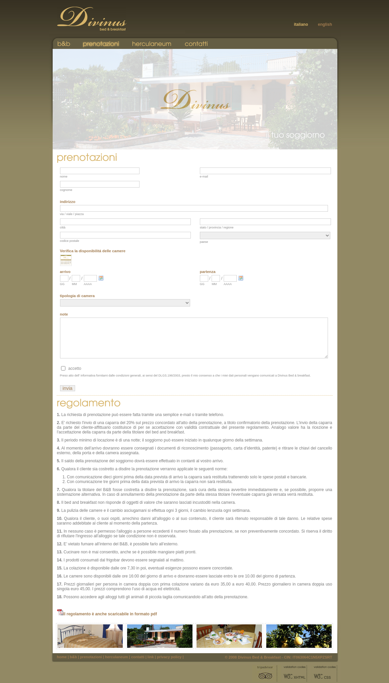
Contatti (138, 657)
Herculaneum (116, 657)
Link (151, 657)
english (325, 24)
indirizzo (67, 202)
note (64, 314)
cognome (66, 190)
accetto (74, 368)
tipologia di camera (77, 296)
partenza (208, 272)
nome (64, 176)
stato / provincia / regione (217, 227)
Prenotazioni (91, 657)
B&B (73, 657)
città (63, 227)
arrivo (65, 272)
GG (62, 284)
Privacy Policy (169, 657)
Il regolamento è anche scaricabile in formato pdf (107, 614)
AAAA (88, 284)
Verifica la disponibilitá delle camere (93, 251)
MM (74, 284)
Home (62, 657)
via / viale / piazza (72, 214)
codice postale (69, 241)
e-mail (204, 176)
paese (204, 242)
